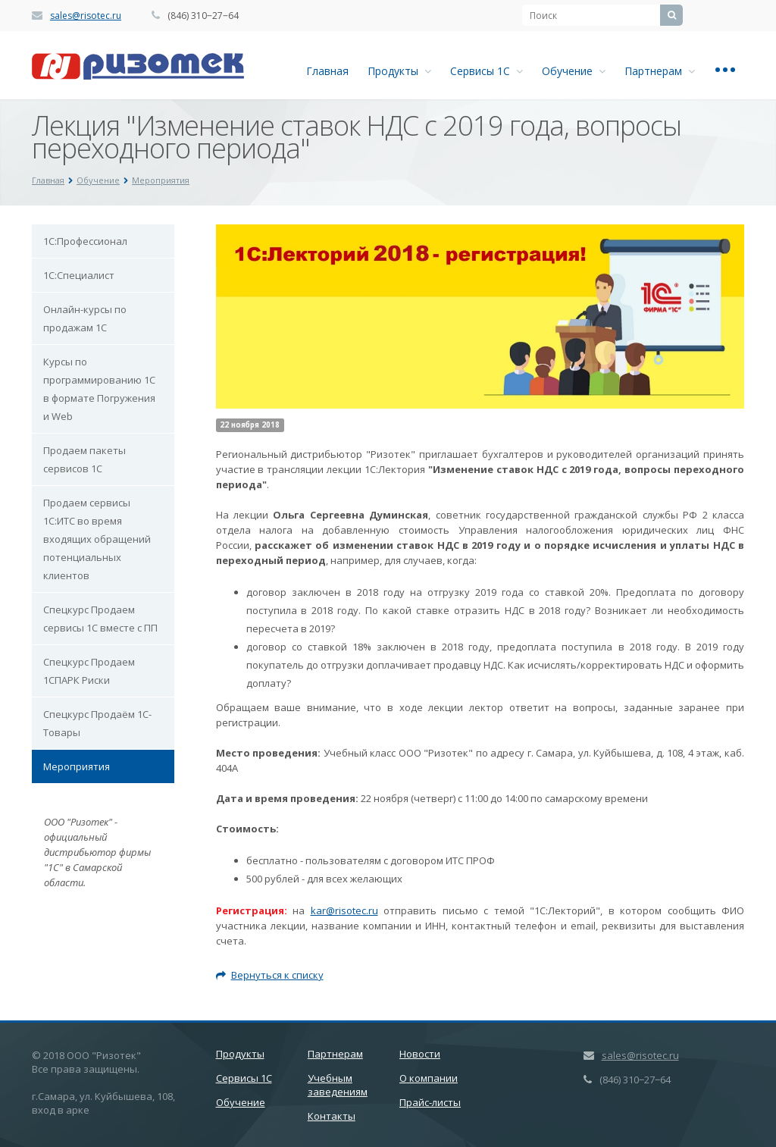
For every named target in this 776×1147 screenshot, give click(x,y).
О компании (428, 1078)
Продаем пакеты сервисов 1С (84, 459)
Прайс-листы (430, 1102)
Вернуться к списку (270, 975)
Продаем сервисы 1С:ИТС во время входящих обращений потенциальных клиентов (97, 539)
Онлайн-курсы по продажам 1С (85, 318)
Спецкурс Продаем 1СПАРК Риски (89, 671)
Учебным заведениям (338, 1084)
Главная (327, 71)
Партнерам (659, 71)
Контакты (331, 1116)
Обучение (573, 71)
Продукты (399, 71)
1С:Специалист (78, 275)
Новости (419, 1054)
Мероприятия (76, 766)
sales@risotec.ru (85, 15)
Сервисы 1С (486, 71)
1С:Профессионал (85, 241)
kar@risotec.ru (344, 910)
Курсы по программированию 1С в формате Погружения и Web (99, 389)
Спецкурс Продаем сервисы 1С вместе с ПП (100, 619)
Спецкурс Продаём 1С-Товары (97, 723)
